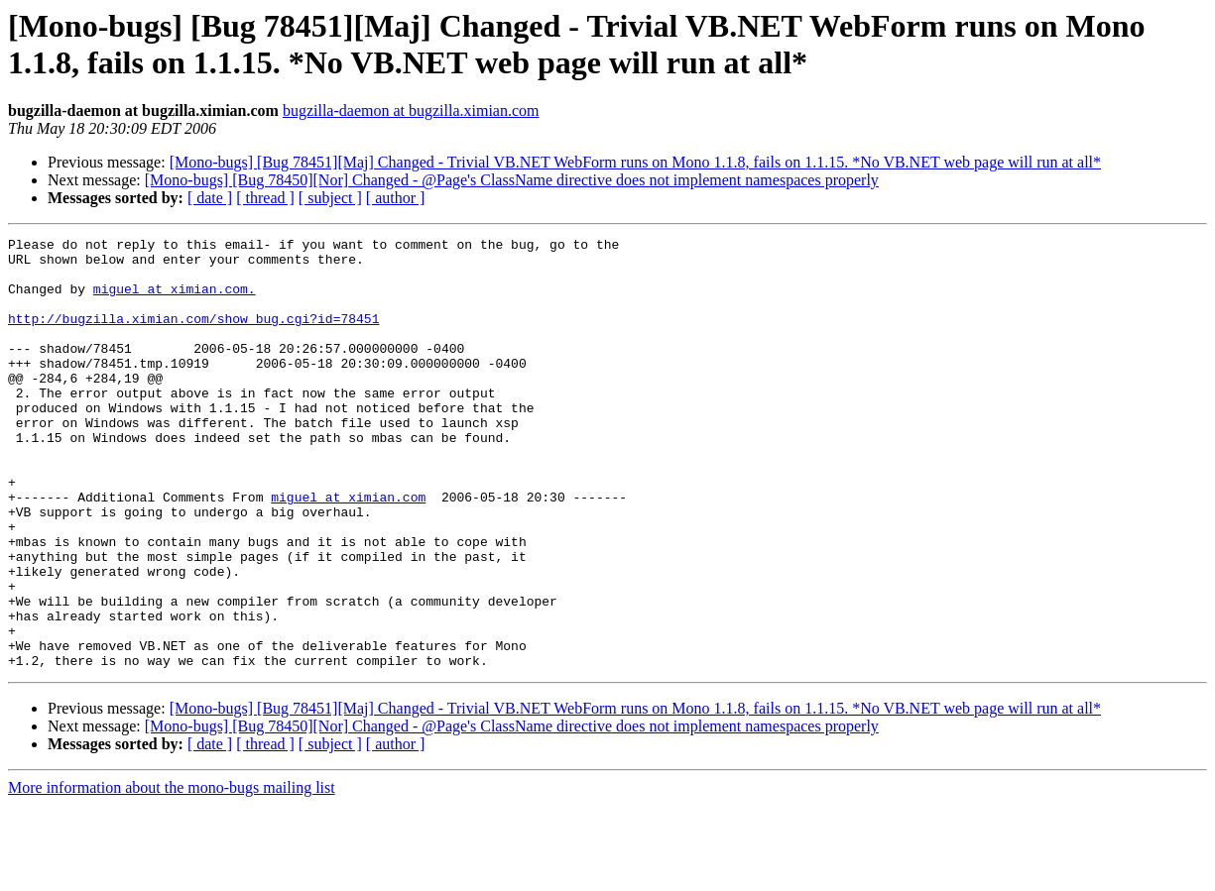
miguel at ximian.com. (174, 300)
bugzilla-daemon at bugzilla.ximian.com (411, 110)
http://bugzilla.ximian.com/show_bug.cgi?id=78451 (193, 336)
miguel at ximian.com (348, 550)
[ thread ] (265, 197)
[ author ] (395, 197)
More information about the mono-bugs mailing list (171, 873)
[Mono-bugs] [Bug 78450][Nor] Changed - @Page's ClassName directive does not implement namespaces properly (512, 179)
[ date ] (209, 197)
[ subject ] (330, 197)
